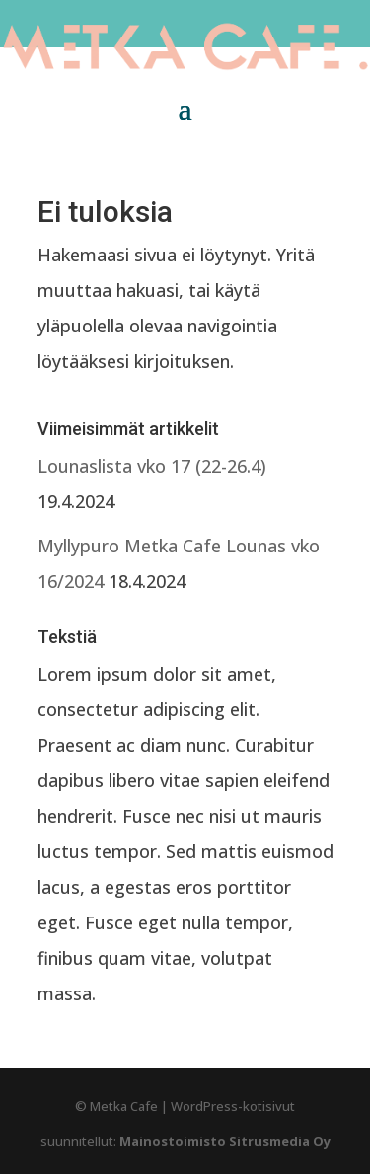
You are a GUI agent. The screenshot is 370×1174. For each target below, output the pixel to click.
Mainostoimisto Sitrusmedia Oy (225, 1141)
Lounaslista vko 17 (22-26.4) (151, 465)
